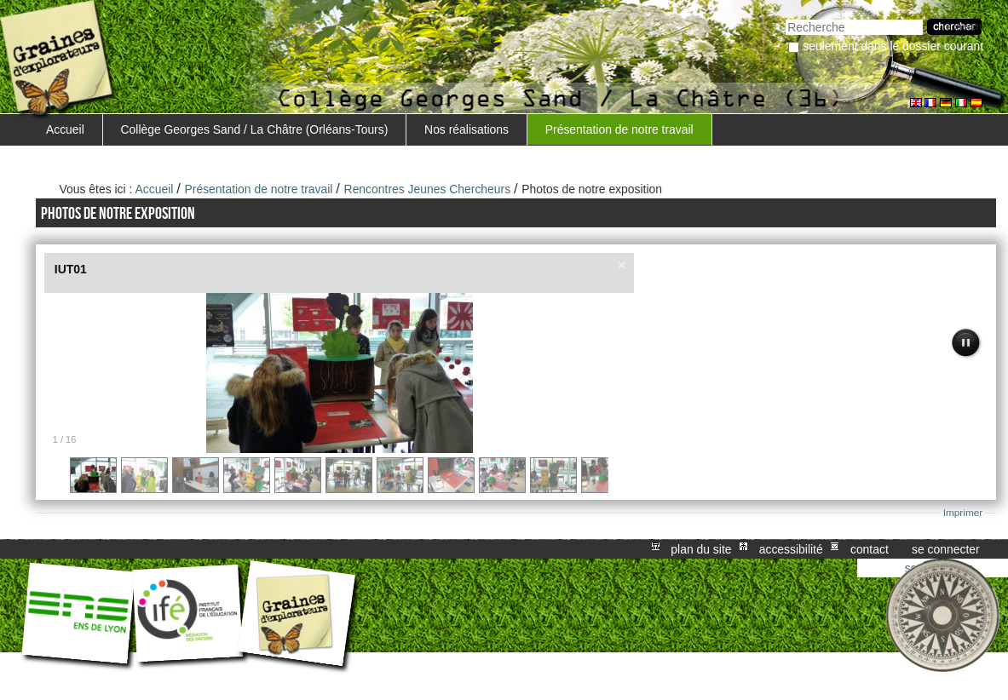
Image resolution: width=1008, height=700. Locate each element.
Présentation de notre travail (619, 129)
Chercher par (785, 17)
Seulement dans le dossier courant (893, 46)
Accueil (65, 129)
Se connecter (946, 549)
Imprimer (963, 513)
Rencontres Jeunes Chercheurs (427, 189)
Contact (869, 549)
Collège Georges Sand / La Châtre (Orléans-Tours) (255, 129)
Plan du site (701, 549)
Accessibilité (791, 549)
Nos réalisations (466, 129)
